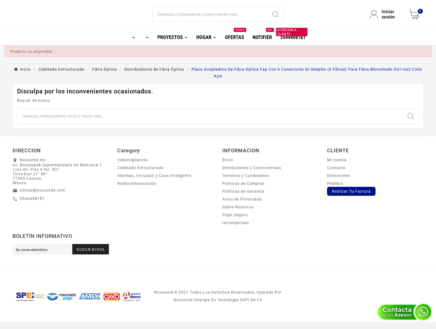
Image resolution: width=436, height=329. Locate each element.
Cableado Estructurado (140, 174)
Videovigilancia (132, 167)
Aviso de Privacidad (242, 206)
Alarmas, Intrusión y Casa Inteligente (154, 182)
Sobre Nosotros (237, 214)
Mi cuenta (337, 167)
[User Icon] (386, 18)
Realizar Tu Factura (351, 198)
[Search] (275, 18)
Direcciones (338, 182)
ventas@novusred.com (42, 197)
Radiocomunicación (137, 190)
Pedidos (335, 190)
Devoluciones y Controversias (251, 174)
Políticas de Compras (243, 190)
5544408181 (32, 205)
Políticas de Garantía (243, 198)
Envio (227, 167)
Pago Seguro (235, 222)
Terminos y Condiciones (245, 182)
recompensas (235, 229)
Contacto (336, 174)
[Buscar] (210, 18)
